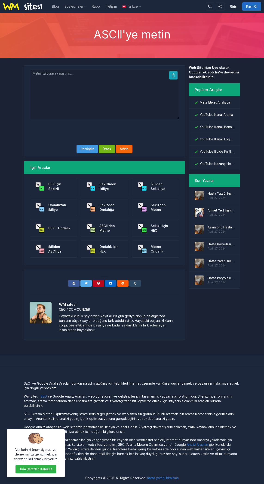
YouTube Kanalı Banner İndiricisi (217, 127)
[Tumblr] (135, 283)
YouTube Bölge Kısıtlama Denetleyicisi (217, 151)
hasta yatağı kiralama (163, 478)
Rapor (96, 6)
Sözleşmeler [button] (73, 6)
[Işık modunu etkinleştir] (220, 6)
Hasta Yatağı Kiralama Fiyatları (221, 261)
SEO (43, 396)
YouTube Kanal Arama (216, 115)
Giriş (233, 6)
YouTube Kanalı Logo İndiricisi (217, 139)
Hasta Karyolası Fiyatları (221, 244)
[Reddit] (123, 283)
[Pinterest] (98, 283)
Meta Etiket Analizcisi (215, 102)
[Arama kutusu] (210, 6)
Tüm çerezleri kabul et (35, 469)
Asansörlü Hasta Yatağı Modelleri (221, 227)
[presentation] (104, 132)
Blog (55, 6)
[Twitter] (86, 283)
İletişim (112, 6)
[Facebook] (74, 283)
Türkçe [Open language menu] (130, 6)
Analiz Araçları (197, 444)
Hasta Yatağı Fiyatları (221, 193)
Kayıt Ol (251, 6)
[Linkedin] (110, 283)
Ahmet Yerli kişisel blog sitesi (221, 210)
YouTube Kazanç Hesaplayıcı (217, 164)
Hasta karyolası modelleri (221, 278)
